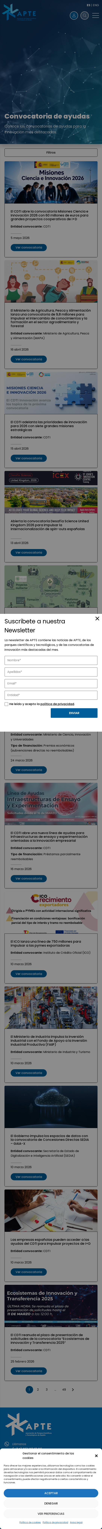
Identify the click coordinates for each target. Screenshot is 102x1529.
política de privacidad (57, 704)
